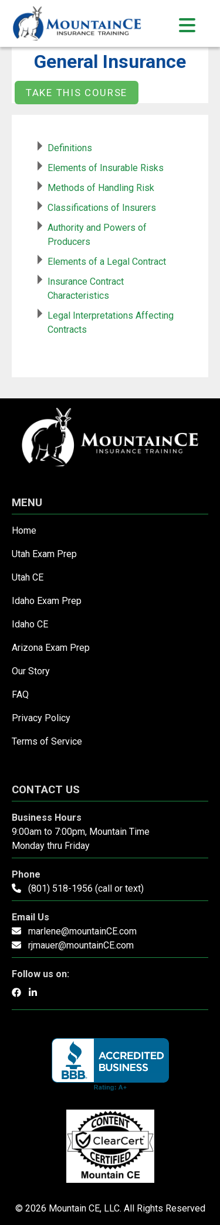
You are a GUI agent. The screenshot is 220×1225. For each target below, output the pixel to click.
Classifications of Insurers (102, 207)
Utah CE (27, 577)
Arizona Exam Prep (51, 647)
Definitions (70, 147)
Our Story (31, 671)
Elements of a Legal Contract (107, 261)
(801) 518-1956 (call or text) (86, 888)
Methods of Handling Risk (101, 187)
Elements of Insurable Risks (106, 167)
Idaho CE (30, 624)
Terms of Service (47, 741)
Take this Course (76, 92)
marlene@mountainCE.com (82, 931)
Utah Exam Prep (44, 553)
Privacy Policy (41, 718)
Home (24, 530)
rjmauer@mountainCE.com (81, 945)
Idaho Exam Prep (47, 600)
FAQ (20, 694)
